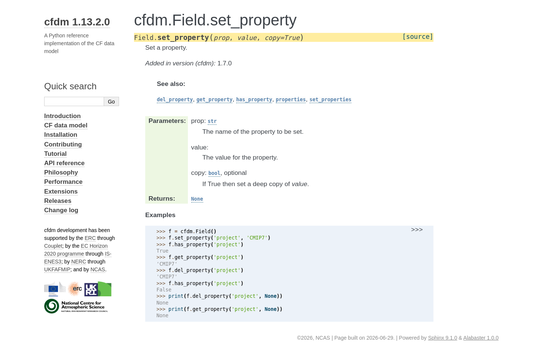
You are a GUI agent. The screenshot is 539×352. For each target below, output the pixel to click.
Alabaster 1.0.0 (481, 338)
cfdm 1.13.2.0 (77, 22)
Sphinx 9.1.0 (442, 338)
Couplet (53, 246)
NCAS (98, 269)
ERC (90, 238)
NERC (78, 262)
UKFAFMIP (57, 269)
